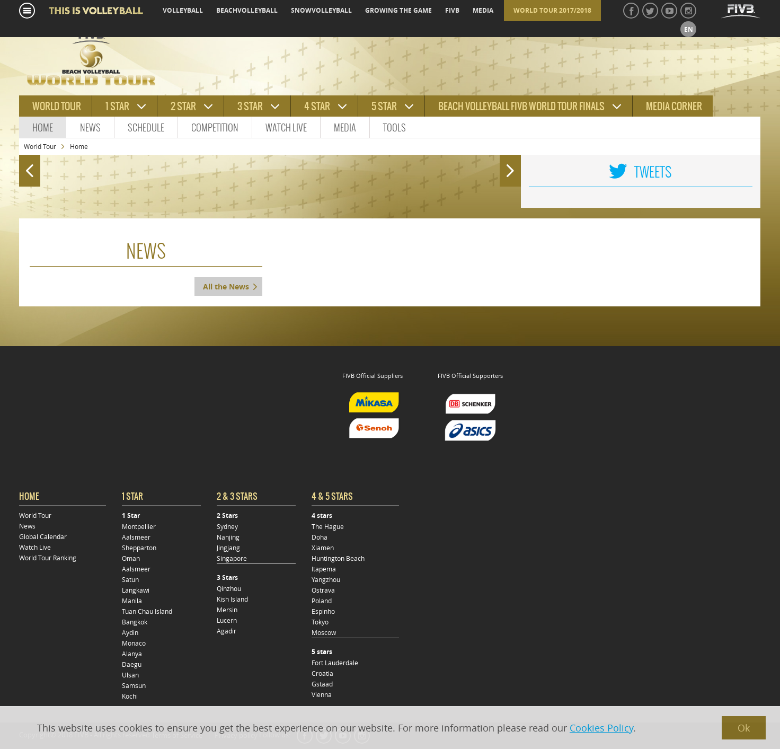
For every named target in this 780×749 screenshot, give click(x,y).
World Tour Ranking (47, 557)
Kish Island (232, 599)
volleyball (183, 10)
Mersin (227, 609)
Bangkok (134, 622)
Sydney (227, 526)
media (483, 10)
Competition (214, 127)
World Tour (40, 146)
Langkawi (135, 590)
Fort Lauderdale (335, 662)
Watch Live (286, 127)
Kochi (130, 696)
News (90, 127)
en (688, 29)
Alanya (132, 653)
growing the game (398, 10)
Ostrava (323, 590)
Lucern (227, 620)
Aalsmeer (136, 537)
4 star (317, 106)
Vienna (322, 694)
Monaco (134, 643)
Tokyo (320, 622)
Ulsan (130, 675)
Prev (26, 166)
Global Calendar (43, 536)
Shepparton (139, 547)
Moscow (324, 632)
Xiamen (323, 547)
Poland (322, 600)
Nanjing (228, 537)
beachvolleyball (247, 10)
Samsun (134, 685)
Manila (132, 600)
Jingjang (228, 547)
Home (42, 127)
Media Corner (674, 106)
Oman (131, 558)
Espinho (323, 611)
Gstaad (322, 684)
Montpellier (139, 526)
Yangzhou (326, 579)
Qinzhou (229, 588)
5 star (384, 106)
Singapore (232, 558)
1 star (117, 106)
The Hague (328, 526)
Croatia (322, 673)
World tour (56, 106)
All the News (226, 286)
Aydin (130, 632)
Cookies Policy (601, 727)
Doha (319, 537)
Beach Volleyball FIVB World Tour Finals (521, 106)
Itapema (324, 569)
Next (512, 166)
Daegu (131, 664)
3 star (250, 106)
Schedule (146, 127)
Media (345, 127)
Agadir (226, 631)
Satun (130, 579)
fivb (452, 10)
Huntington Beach (338, 558)
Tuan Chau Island (147, 611)
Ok (744, 727)
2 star (183, 106)
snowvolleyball (321, 10)
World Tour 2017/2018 (552, 10)
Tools (394, 127)
